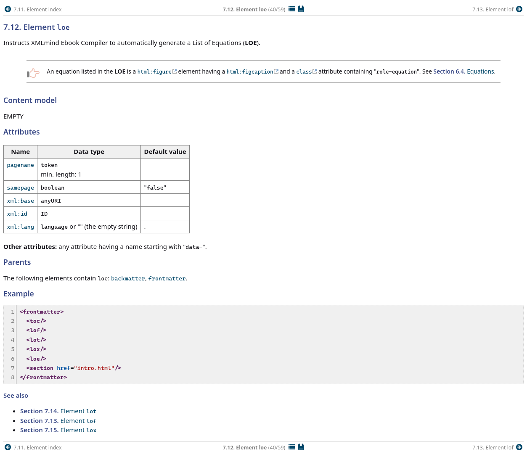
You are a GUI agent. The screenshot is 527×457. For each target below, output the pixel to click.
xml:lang (20, 226)
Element (58, 411)
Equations (464, 71)
